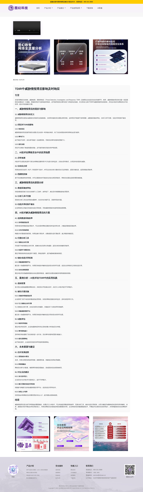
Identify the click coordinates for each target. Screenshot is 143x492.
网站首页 (76, 470)
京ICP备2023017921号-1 (88, 488)
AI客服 (99, 8)
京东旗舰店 (76, 472)
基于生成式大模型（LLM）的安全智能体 (38, 470)
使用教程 (76, 475)
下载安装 (89, 8)
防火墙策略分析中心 (32, 478)
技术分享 (21, 79)
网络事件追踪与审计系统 (33, 475)
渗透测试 (61, 472)
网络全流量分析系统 (32, 472)
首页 (38, 8)
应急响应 (61, 475)
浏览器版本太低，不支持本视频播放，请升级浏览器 (26, 28)
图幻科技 (15, 79)
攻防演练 (61, 470)
